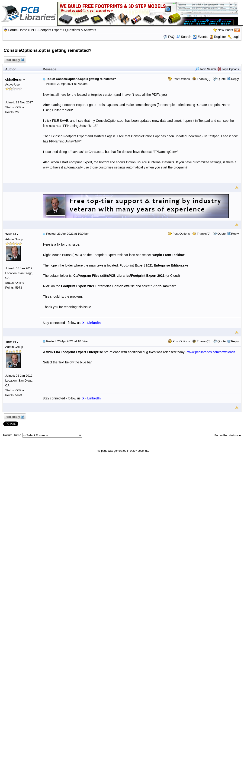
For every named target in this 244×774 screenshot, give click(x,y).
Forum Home (17, 30)
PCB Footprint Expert (46, 30)
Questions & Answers (80, 30)
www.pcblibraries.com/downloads (211, 352)
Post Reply (14, 60)
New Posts (225, 30)
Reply (235, 79)
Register (220, 37)
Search (183, 37)
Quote (222, 79)
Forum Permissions (228, 435)
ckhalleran (15, 79)
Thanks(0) (201, 79)
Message (49, 69)
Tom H (12, 234)
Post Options (179, 79)
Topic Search (205, 69)
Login (236, 37)
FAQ (171, 37)
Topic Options (228, 69)
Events (200, 37)
